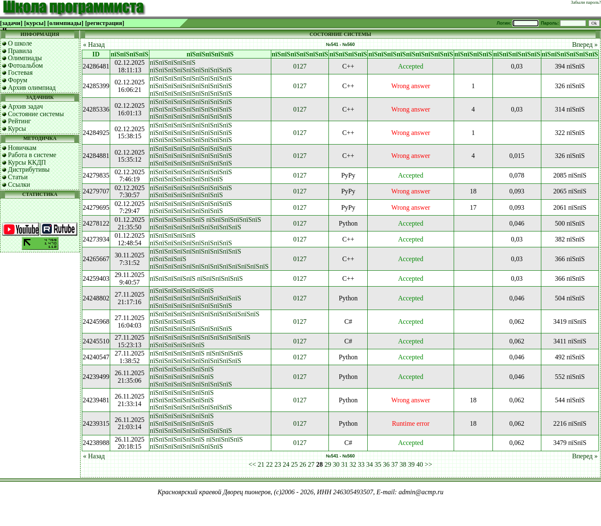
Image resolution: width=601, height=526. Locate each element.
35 (378, 464)
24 (286, 464)
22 (269, 464)
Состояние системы (36, 113)
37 (394, 464)
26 (303, 464)
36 (386, 464)
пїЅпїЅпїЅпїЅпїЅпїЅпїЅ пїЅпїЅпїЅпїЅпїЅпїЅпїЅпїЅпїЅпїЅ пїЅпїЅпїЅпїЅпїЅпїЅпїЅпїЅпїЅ (195, 298)
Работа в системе (32, 154)
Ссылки (19, 184)
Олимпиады (25, 57)
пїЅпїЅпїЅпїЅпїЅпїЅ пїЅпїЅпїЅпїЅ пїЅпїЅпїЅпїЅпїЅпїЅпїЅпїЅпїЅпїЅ (196, 357)
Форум (17, 80)
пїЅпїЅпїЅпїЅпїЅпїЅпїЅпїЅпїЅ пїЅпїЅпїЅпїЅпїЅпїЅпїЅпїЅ (191, 175)
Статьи (18, 176)
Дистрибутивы (29, 169)
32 (353, 464)
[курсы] (34, 23)
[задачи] (11, 23)
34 (369, 464)
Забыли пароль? (586, 2)
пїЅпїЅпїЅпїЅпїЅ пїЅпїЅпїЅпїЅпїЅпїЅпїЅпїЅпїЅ (191, 66)
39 (411, 464)
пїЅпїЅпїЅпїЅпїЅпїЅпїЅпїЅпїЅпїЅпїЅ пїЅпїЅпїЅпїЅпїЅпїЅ (200, 341)
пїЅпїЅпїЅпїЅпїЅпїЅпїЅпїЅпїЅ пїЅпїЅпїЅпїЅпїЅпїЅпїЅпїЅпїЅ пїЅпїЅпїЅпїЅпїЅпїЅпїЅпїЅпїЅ (191, 86)
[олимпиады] (65, 23)
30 (336, 464)
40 (420, 464)
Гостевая (20, 72)
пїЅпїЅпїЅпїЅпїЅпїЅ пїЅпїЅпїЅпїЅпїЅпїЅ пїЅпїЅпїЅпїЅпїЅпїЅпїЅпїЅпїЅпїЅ (205, 223)
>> (428, 464)
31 (344, 464)
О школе (20, 43)
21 (261, 464)
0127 (300, 66)
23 (278, 464)
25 (294, 464)
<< (252, 464)
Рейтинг (19, 121)
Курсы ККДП (27, 162)
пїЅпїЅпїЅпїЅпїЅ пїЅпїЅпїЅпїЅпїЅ (196, 278)
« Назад (94, 44)
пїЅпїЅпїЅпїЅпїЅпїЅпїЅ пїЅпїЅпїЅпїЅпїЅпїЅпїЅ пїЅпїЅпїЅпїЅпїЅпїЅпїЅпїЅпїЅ (191, 376)
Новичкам (22, 147)
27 (311, 464)
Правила (20, 50)
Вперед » (585, 44)
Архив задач (25, 106)
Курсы (17, 128)
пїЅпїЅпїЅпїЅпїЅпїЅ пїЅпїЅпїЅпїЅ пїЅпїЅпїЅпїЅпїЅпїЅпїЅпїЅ (196, 443)
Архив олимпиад (32, 87)
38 (403, 464)
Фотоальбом (25, 65)
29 (328, 464)
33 (361, 464)
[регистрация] (104, 23)
